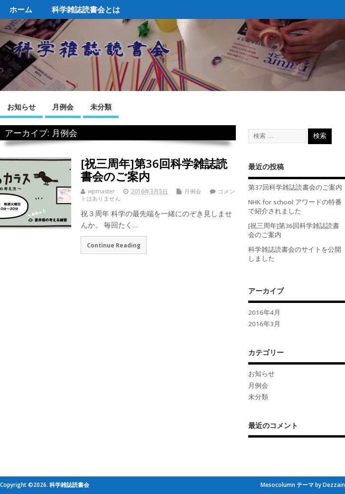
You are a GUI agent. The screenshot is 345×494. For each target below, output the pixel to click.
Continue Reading (113, 245)
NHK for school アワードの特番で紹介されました (295, 206)
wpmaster (101, 191)
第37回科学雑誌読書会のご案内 (295, 187)
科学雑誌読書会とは (86, 9)
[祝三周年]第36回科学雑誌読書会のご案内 (154, 169)
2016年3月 (264, 324)
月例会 (63, 106)
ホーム (20, 9)
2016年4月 (264, 312)
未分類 (101, 106)
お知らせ (21, 106)
